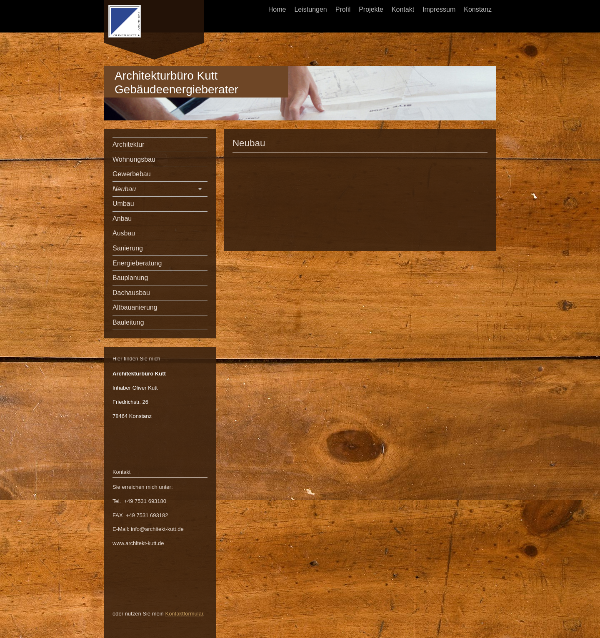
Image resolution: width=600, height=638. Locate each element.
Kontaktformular (184, 613)
